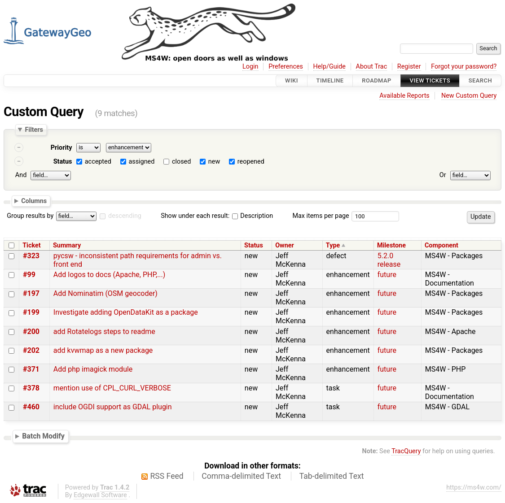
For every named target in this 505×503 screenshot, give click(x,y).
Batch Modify (43, 436)
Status (62, 161)
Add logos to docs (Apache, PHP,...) (109, 274)
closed (181, 161)
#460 (31, 407)
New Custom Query (468, 96)
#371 (31, 369)
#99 (29, 274)
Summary (67, 245)
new (214, 161)
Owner (284, 245)
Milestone (391, 245)
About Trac (371, 66)
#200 (31, 331)
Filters (34, 129)
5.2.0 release (389, 260)
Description (252, 216)
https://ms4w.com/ (473, 487)
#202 (31, 350)
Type (333, 245)
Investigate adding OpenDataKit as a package (125, 312)
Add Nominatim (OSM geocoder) (105, 293)
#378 (31, 388)
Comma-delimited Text (241, 476)
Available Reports (404, 96)
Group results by (30, 216)
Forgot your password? (463, 66)
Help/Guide (329, 66)
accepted (98, 161)
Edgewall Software (100, 495)
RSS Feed (167, 476)
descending (124, 216)
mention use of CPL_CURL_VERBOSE (112, 388)
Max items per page (320, 216)
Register (409, 66)
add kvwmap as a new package (103, 350)
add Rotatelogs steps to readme (104, 331)
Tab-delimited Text (331, 476)
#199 (31, 312)
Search (480, 80)
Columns (34, 200)
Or (442, 175)
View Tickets (430, 80)
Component (441, 245)
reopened (250, 161)
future (387, 274)
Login (250, 66)
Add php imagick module (93, 369)
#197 (31, 293)
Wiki (291, 80)
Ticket (31, 245)
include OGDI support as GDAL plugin (112, 407)
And (20, 175)
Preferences (285, 66)
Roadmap (376, 80)
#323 (31, 256)
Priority (61, 148)
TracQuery (406, 451)
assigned (141, 161)
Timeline (330, 80)
